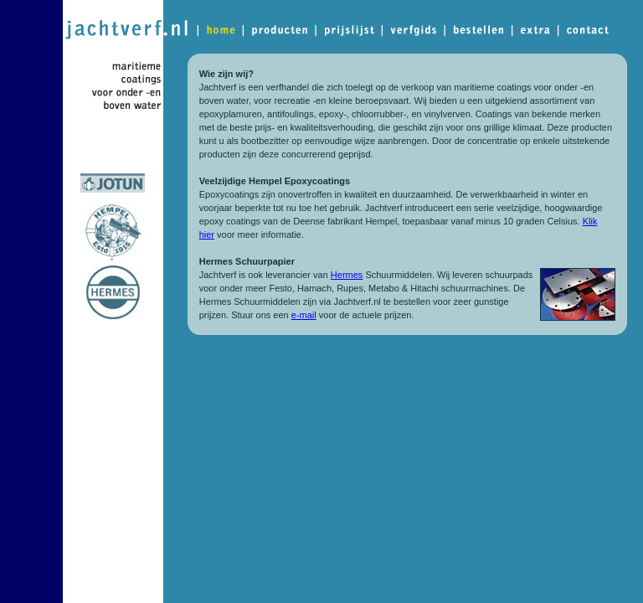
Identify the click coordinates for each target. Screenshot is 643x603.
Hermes (347, 275)
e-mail (303, 315)
